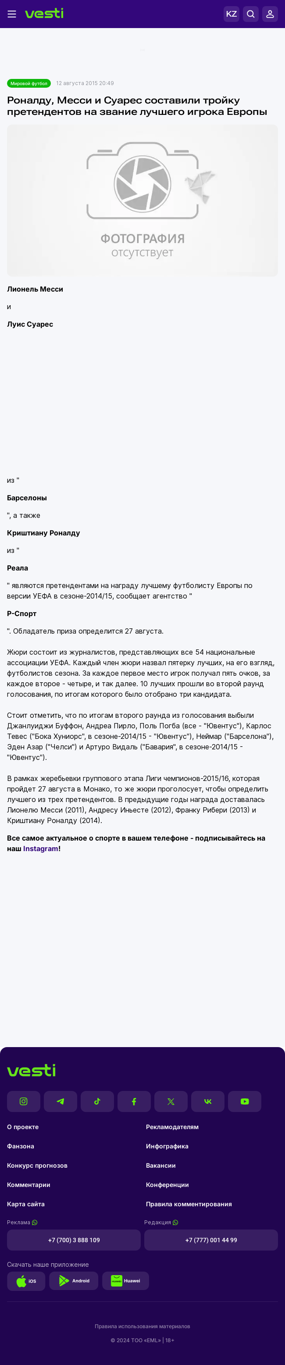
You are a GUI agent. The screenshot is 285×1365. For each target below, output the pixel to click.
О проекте (23, 1126)
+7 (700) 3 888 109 (74, 1240)
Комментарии (28, 1184)
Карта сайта (26, 1204)
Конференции (167, 1184)
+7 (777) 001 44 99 (211, 1240)
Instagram (40, 848)
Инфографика (167, 1146)
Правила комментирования (189, 1204)
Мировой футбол (29, 83)
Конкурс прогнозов (37, 1165)
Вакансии (161, 1165)
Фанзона (20, 1146)
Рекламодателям (172, 1126)
